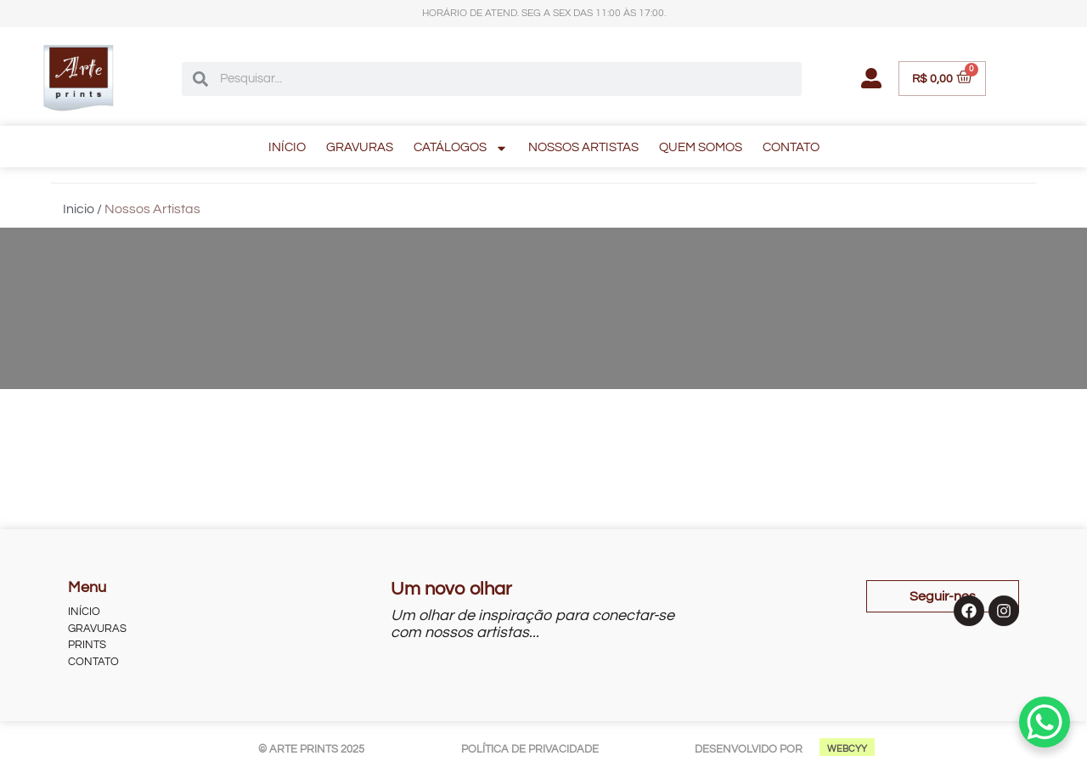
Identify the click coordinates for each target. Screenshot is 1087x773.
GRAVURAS (359, 147)
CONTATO (791, 147)
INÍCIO (287, 147)
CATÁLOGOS (461, 148)
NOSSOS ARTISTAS (583, 147)
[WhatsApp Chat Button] (1044, 722)
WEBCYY (847, 748)
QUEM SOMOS (700, 147)
